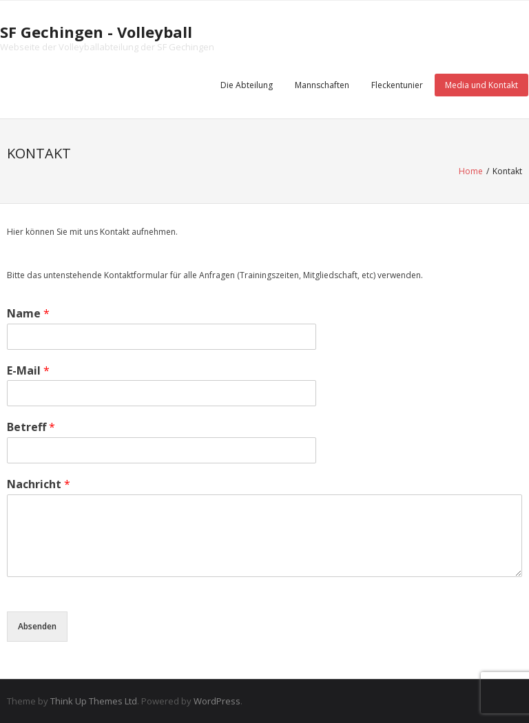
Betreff (31, 427)
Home (471, 171)
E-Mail (28, 371)
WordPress (217, 701)
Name (28, 313)
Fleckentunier (397, 85)
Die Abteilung (246, 85)
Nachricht (38, 484)
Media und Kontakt (481, 85)
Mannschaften (322, 85)
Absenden (37, 626)
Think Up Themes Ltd (93, 701)
